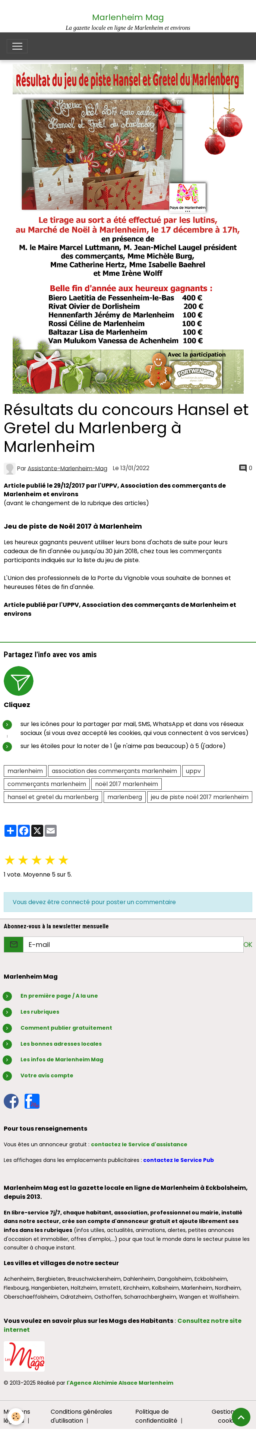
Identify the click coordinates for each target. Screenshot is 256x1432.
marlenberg (124, 797)
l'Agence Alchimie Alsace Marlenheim (120, 1383)
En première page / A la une (59, 995)
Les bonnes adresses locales (61, 1044)
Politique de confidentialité (156, 1416)
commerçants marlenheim (46, 784)
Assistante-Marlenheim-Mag (67, 468)
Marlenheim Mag (128, 17)
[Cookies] (15, 1416)
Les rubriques (39, 1012)
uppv (193, 771)
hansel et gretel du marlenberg (52, 797)
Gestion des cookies (229, 1416)
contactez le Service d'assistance (139, 1144)
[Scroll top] (241, 1417)
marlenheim (25, 771)
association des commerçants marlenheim (114, 771)
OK (247, 944)
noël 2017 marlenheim (126, 784)
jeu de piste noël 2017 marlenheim (200, 797)
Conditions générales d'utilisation (81, 1416)
